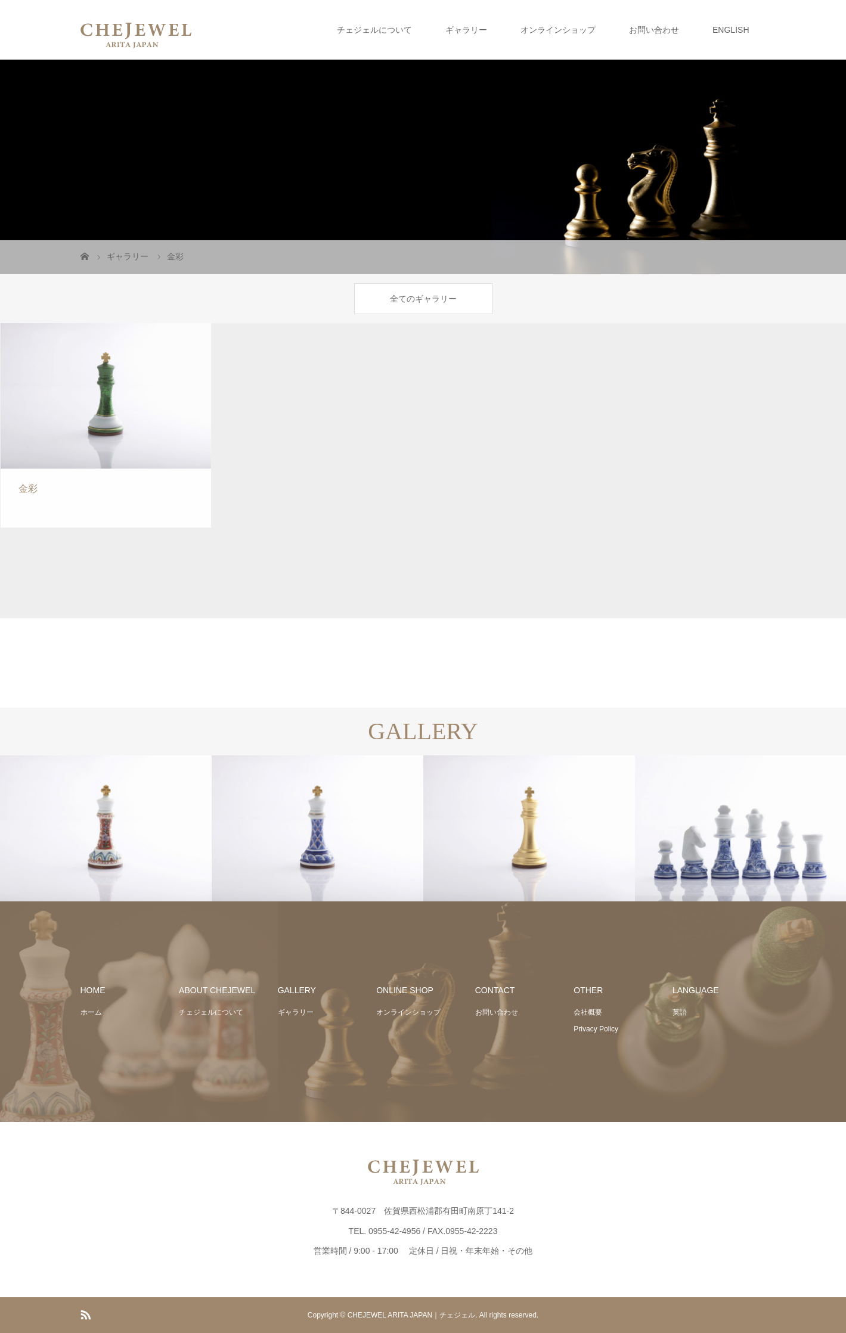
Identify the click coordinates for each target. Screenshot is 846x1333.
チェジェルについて (374, 30)
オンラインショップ (558, 30)
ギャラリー (466, 30)
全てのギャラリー (423, 298)
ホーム (91, 1012)
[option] (106, 828)
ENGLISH (730, 30)
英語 (680, 1012)
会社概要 (588, 1012)
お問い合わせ (654, 30)
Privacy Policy (596, 1029)
